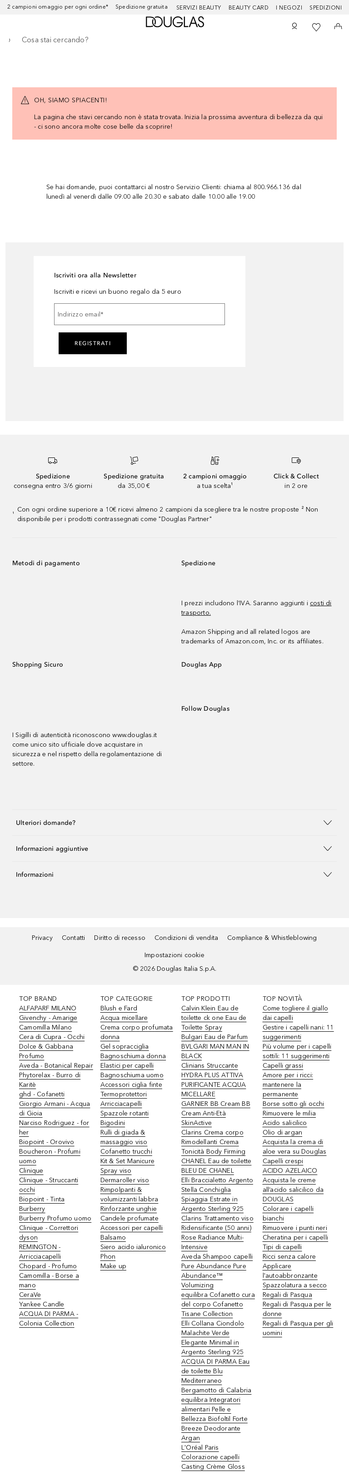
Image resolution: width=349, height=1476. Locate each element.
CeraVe (30, 1295)
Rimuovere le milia (289, 1113)
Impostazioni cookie (174, 955)
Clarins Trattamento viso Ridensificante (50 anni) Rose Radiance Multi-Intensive (217, 1233)
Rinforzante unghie (128, 1209)
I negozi (289, 8)
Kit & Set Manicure (127, 1161)
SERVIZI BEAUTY (198, 8)
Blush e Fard (118, 1008)
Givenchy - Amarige (48, 1018)
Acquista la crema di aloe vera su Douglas (295, 1146)
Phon (108, 1256)
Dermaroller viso (125, 1180)
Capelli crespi (283, 1161)
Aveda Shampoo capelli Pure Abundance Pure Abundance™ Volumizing (217, 1271)
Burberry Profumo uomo (55, 1218)
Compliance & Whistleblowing (272, 938)
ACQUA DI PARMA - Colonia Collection (48, 1318)
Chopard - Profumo (48, 1266)
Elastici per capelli (127, 1065)
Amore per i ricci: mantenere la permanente (288, 1084)
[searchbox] (174, 40)
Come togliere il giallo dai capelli (296, 1013)
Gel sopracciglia (124, 1046)
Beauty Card (249, 8)
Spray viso (116, 1171)
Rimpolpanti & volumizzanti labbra (129, 1194)
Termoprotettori (123, 1094)
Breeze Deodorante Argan (210, 1433)
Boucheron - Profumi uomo (49, 1156)
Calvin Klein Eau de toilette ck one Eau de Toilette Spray (213, 1017)
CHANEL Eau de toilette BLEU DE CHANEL (216, 1166)
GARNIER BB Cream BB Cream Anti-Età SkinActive (215, 1113)
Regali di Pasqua (287, 1295)
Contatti (73, 938)
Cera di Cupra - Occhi (52, 1037)
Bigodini (112, 1123)
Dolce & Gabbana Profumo (46, 1051)
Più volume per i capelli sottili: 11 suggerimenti (297, 1051)
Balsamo (113, 1237)
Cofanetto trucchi (126, 1151)
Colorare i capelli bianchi (288, 1213)
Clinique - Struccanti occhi (48, 1185)
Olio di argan (283, 1132)
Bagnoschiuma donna (133, 1056)
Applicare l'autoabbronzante (290, 1271)
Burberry (32, 1209)
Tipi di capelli (282, 1247)
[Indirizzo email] (139, 314)
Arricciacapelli (121, 1104)
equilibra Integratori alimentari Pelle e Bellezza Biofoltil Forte (214, 1409)
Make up (113, 1266)
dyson (28, 1237)
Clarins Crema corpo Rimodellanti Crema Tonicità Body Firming (213, 1142)
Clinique (31, 1171)
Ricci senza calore (289, 1256)
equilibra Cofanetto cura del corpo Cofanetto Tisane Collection (218, 1304)
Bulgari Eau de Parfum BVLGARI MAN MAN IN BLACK (215, 1046)
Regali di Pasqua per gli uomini (298, 1328)
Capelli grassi (283, 1065)
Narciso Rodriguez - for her (54, 1127)
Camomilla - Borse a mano (49, 1280)
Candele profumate (129, 1218)
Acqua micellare (124, 1018)
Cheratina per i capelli (296, 1237)
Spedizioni (325, 8)
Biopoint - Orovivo (47, 1142)
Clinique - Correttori (48, 1228)
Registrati (93, 343)
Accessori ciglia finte (131, 1085)
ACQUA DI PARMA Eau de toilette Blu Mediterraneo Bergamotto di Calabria (216, 1376)
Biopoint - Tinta (42, 1199)
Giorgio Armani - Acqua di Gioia (54, 1108)
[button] (174, 822)
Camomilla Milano (45, 1027)
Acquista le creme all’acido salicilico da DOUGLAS (293, 1189)
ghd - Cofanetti (42, 1094)
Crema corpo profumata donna (136, 1032)
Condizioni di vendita (186, 938)
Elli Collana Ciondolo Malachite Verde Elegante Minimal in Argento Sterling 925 (212, 1338)
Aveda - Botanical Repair (56, 1065)
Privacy (42, 938)
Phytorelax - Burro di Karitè (49, 1080)
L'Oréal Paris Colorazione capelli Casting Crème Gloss (213, 1457)
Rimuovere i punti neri (295, 1228)
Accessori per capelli (131, 1228)
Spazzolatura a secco (295, 1285)
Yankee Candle (42, 1304)
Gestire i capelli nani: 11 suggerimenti (298, 1032)
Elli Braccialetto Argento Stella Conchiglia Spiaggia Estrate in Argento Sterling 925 (217, 1194)
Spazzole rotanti (124, 1113)
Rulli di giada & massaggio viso (124, 1137)
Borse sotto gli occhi (293, 1104)
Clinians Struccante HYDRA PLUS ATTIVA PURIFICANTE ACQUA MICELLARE (213, 1080)
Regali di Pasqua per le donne (297, 1309)
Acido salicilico (285, 1123)
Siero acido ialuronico (133, 1247)
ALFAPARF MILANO (47, 1008)
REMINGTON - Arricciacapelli (40, 1251)
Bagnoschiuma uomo (132, 1075)
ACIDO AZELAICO (290, 1171)
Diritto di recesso (119, 938)
